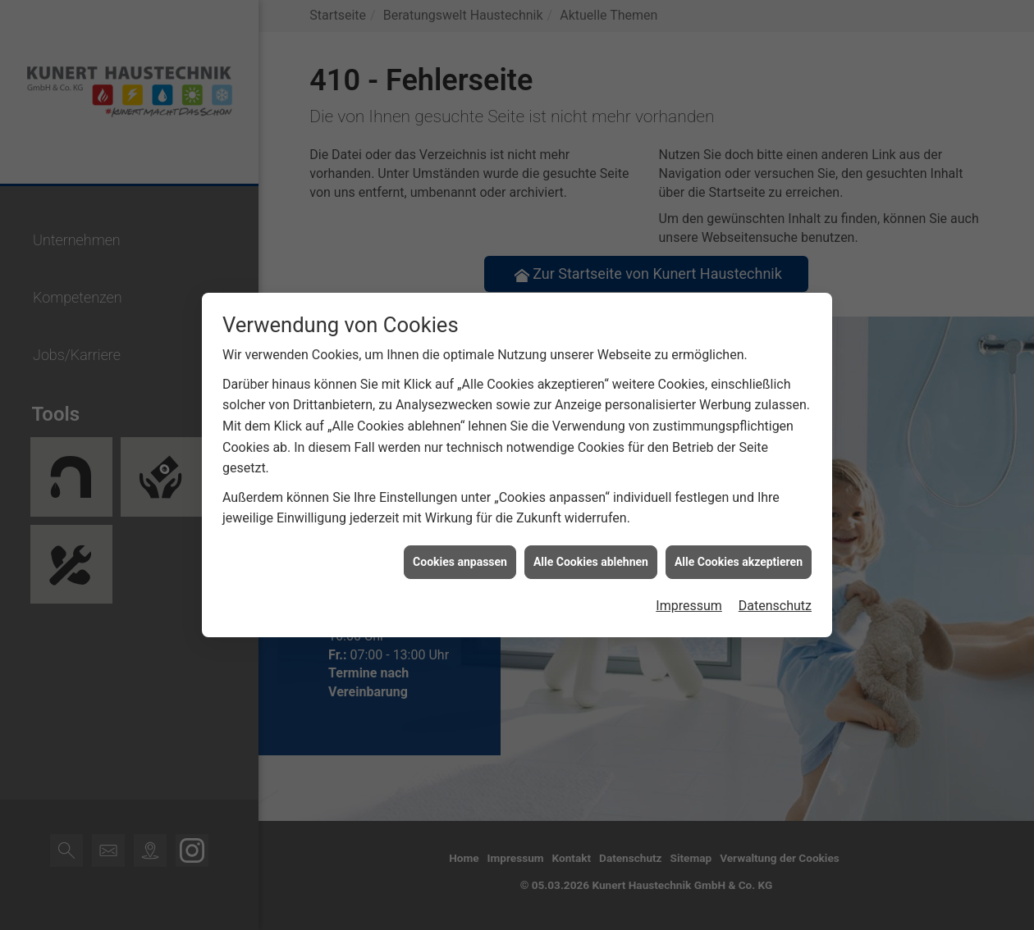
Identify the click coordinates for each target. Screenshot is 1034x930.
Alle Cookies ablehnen (590, 540)
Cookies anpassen (460, 540)
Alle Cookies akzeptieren (739, 540)
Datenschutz (775, 585)
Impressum (689, 585)
